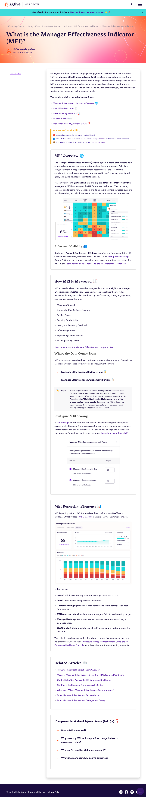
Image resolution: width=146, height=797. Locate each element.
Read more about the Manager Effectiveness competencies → (85, 347)
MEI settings (63, 422)
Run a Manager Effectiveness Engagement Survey (81, 700)
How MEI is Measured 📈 (65, 108)
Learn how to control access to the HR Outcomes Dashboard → (97, 263)
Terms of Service (37, 792)
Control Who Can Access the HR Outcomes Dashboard (84, 680)
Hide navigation (15, 74)
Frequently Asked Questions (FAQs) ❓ (72, 123)
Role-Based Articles (51, 26)
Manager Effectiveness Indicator (118, 26)
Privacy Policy (53, 792)
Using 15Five (33, 26)
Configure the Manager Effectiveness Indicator (80, 685)
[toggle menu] (140, 4)
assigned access (99, 139)
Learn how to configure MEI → (116, 433)
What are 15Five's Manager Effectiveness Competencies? (85, 690)
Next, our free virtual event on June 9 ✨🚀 (90, 12)
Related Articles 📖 (62, 118)
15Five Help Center (15, 26)
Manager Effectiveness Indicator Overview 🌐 (75, 103)
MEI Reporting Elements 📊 (66, 113)
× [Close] (142, 12)
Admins (68, 26)
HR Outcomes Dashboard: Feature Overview (78, 670)
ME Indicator (85, 517)
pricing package (98, 142)
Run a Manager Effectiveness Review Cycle (78, 695)
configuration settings (118, 256)
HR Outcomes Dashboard (86, 26)
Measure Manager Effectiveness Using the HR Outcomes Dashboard (90, 675)
